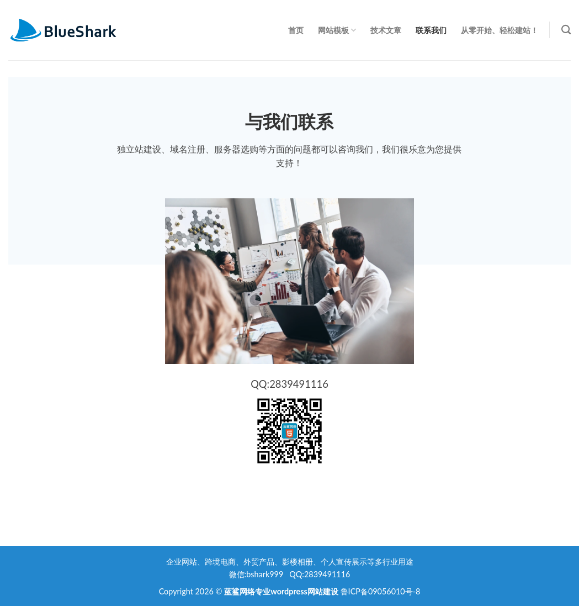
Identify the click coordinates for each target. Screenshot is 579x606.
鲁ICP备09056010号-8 (381, 591)
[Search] (566, 30)
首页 (296, 30)
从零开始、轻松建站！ (499, 30)
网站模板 (337, 30)
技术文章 (385, 30)
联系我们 (431, 30)
